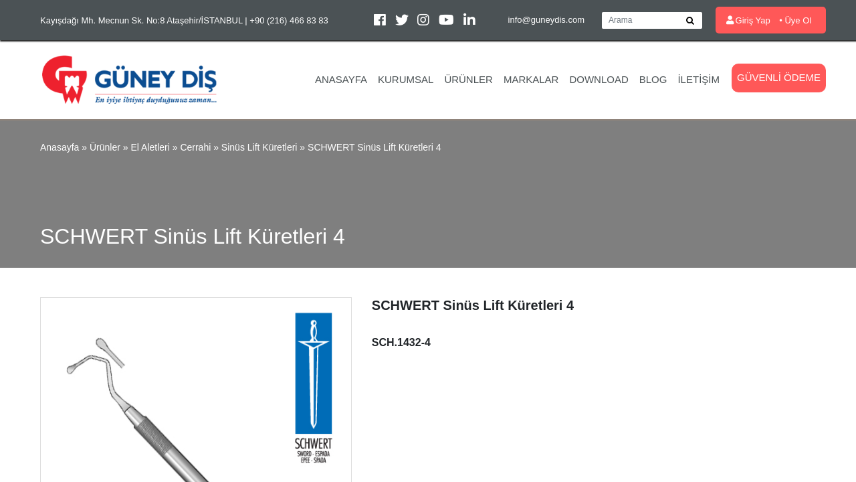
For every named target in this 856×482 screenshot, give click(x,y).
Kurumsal (405, 79)
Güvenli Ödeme (779, 77)
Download (598, 79)
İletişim (698, 79)
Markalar (531, 79)
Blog (653, 79)
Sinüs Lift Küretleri (259, 147)
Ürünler (468, 79)
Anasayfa (341, 79)
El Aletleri (149, 147)
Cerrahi (195, 147)
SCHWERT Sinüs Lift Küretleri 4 (374, 147)
